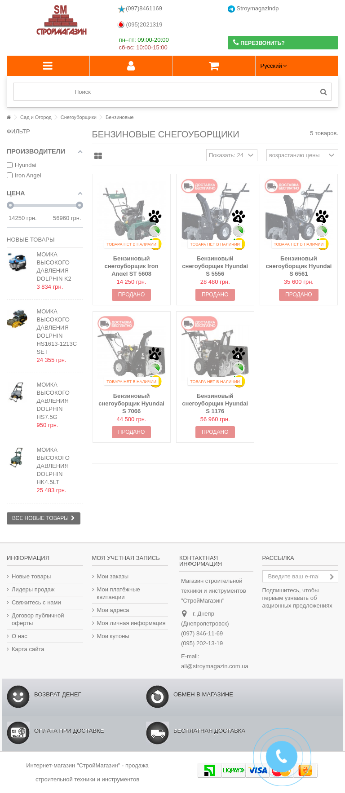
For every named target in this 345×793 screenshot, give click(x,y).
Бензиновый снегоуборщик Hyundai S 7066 (131, 403)
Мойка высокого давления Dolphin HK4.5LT (52, 465)
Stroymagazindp (253, 9)
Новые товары (31, 239)
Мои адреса (113, 610)
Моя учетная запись (126, 558)
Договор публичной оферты (38, 619)
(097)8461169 (139, 9)
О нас (19, 636)
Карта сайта (28, 649)
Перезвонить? (259, 42)
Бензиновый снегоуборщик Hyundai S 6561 (298, 266)
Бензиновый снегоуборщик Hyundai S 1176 (215, 403)
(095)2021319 (140, 25)
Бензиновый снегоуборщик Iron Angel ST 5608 (132, 266)
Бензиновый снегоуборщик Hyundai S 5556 (215, 266)
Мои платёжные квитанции (118, 593)
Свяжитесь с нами (36, 602)
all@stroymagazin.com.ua (214, 666)
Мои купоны (113, 636)
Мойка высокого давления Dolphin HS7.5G (52, 400)
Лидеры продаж (33, 589)
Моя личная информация (131, 623)
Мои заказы (113, 576)
